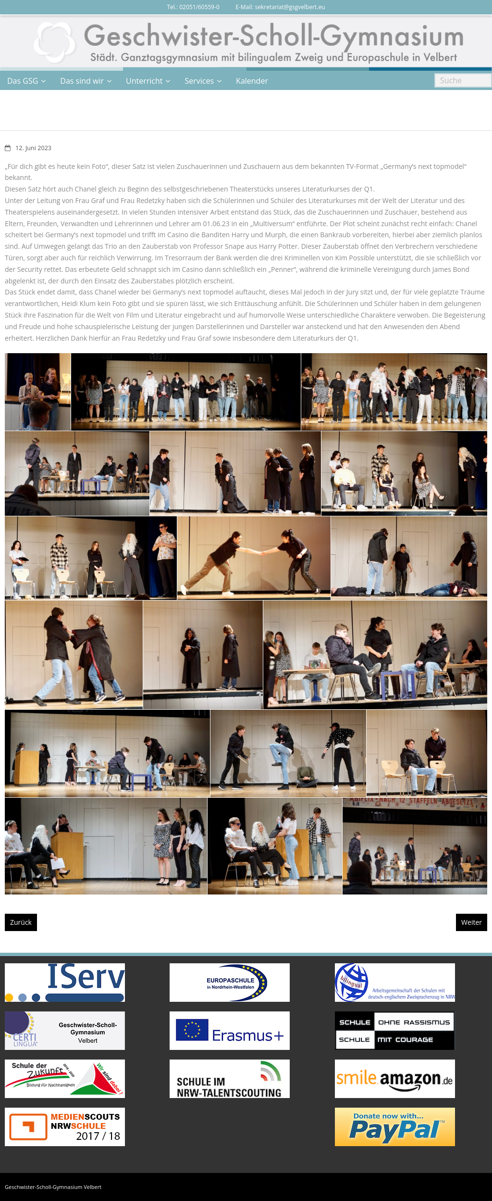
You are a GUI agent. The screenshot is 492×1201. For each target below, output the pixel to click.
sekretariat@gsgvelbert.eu (290, 7)
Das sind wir (82, 81)
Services (199, 81)
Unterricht (144, 81)
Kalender (252, 81)
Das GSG (22, 81)
